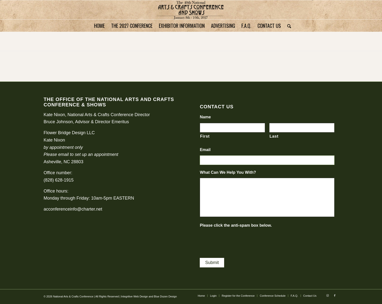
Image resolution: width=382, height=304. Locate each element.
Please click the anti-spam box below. (236, 225)
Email (205, 149)
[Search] (287, 26)
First (205, 136)
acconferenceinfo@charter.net (73, 209)
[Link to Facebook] (334, 295)
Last (273, 136)
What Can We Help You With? (228, 172)
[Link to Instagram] (327, 295)
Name (205, 117)
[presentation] (237, 240)
